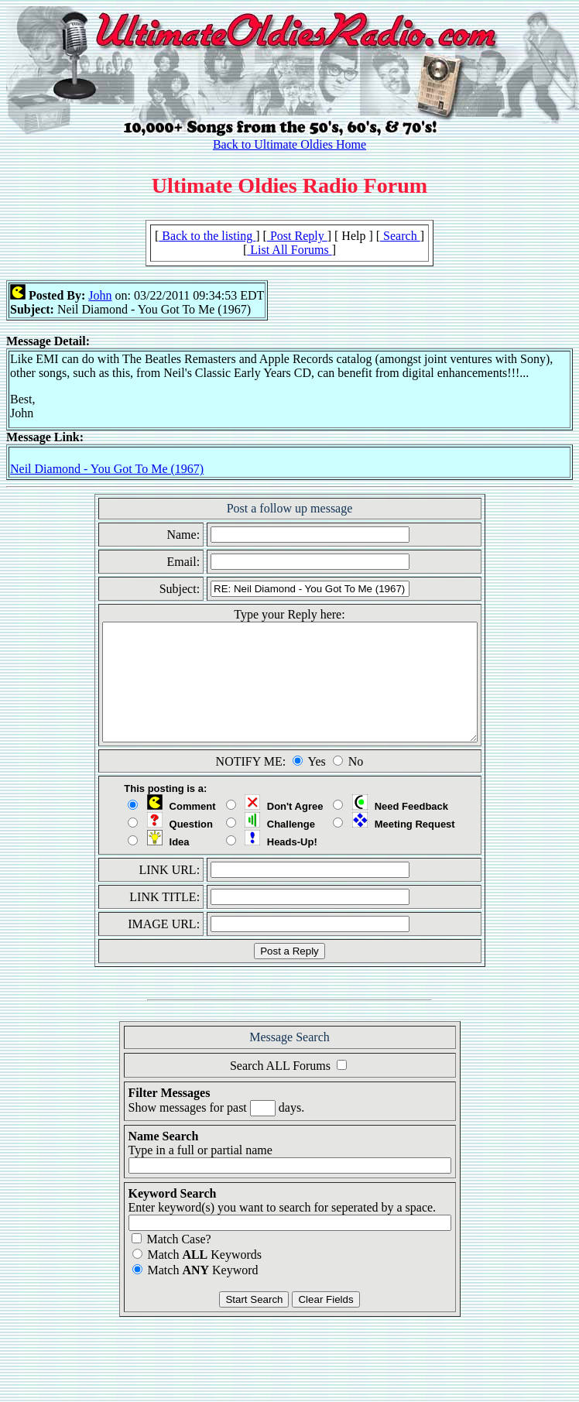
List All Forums (289, 249)
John (99, 295)
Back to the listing (207, 235)
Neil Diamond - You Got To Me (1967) (107, 468)
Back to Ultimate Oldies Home (289, 144)
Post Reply (297, 235)
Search (400, 235)
